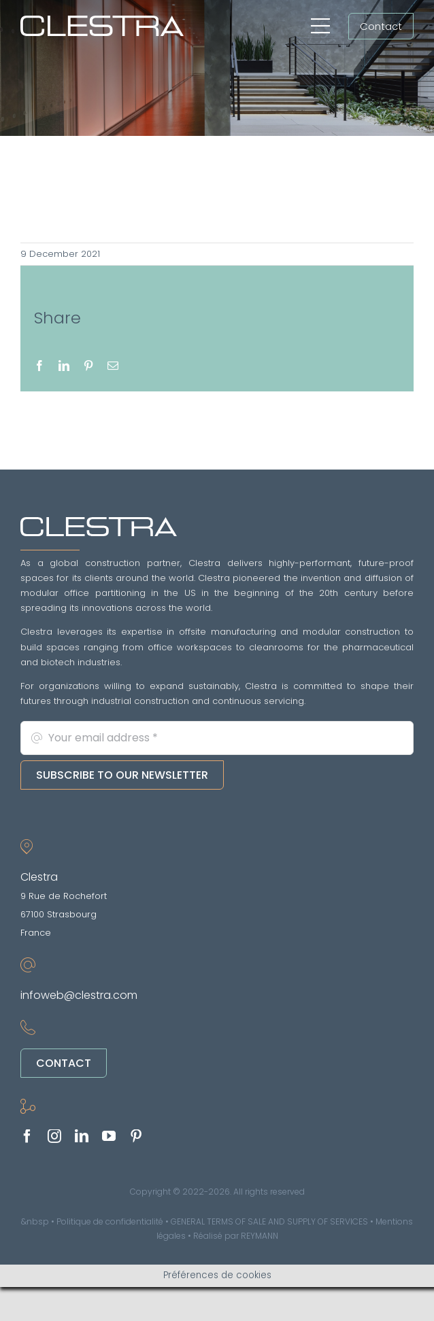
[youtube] (109, 1136)
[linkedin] (81, 1136)
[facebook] (27, 1136)
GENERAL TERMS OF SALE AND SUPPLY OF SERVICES (269, 1221)
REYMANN (259, 1235)
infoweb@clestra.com (78, 995)
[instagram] (54, 1136)
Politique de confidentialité (109, 1221)
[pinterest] (136, 1136)
